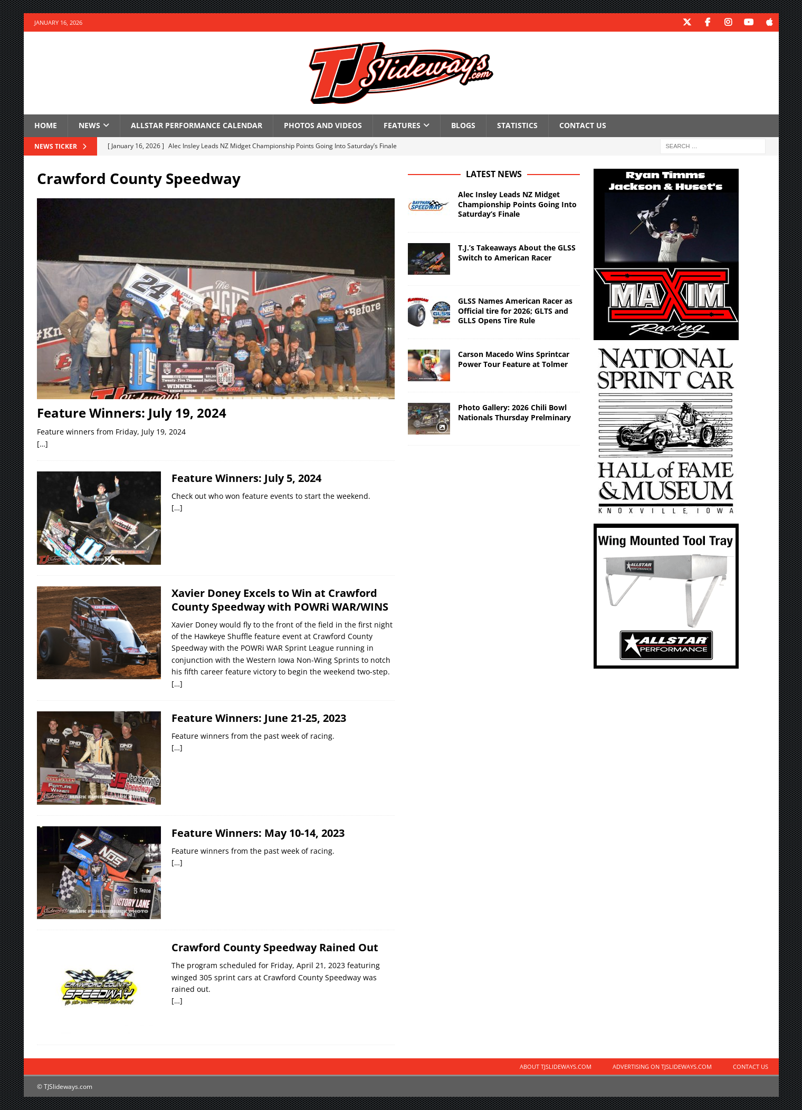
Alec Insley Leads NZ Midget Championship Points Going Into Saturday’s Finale (517, 203)
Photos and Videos (323, 125)
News (89, 125)
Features (402, 125)
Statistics (517, 125)
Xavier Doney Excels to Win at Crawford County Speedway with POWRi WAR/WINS (279, 599)
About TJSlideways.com (555, 1066)
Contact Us (582, 125)
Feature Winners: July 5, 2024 (246, 478)
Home (45, 125)
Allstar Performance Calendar (196, 125)
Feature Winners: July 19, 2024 (131, 412)
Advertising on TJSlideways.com (662, 1066)
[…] (42, 443)
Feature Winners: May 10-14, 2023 (258, 832)
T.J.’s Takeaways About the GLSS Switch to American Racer (517, 252)
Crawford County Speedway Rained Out (274, 947)
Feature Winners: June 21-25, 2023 (258, 718)
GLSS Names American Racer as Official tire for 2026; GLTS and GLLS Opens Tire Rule (515, 310)
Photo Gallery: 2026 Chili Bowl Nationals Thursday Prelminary (514, 412)
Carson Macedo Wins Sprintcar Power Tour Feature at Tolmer (513, 359)
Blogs (463, 125)
